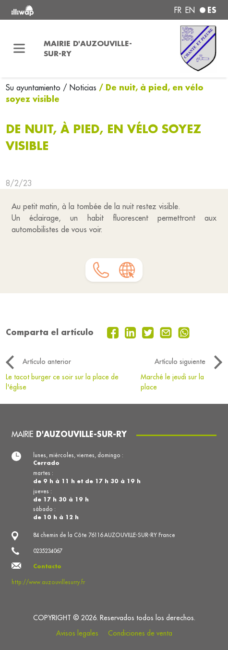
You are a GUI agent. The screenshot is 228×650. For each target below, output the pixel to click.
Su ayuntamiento (34, 87)
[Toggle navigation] (19, 48)
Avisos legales (77, 633)
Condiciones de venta (140, 633)
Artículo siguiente (180, 361)
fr (177, 10)
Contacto (47, 566)
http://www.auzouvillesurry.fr (48, 582)
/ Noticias (79, 87)
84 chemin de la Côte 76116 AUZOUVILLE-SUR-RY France (104, 535)
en (190, 10)
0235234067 (47, 551)
